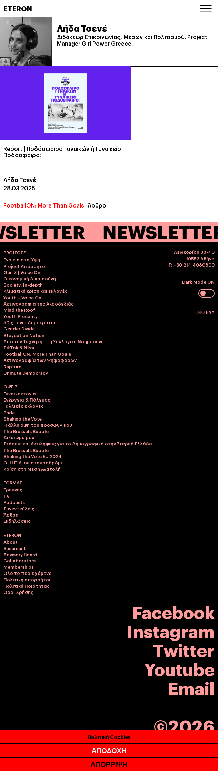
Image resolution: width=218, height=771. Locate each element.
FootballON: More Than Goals (43, 205)
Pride (9, 412)
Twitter (184, 649)
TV (6, 496)
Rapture (12, 366)
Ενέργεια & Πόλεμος (26, 399)
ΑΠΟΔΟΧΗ (108, 750)
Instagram (171, 630)
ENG (200, 312)
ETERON (17, 8)
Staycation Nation (23, 335)
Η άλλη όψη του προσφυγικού (37, 425)
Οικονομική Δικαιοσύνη (29, 278)
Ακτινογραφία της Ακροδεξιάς (38, 303)
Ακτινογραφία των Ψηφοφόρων (40, 360)
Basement (14, 548)
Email (191, 687)
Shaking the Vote (22, 418)
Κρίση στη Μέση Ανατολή (32, 468)
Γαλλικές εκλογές (23, 406)
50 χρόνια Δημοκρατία (29, 322)
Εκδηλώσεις (17, 521)
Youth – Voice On (22, 297)
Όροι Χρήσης (18, 592)
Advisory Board (20, 554)
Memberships (18, 566)
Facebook (173, 611)
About (10, 542)
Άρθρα (11, 514)
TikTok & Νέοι (18, 347)
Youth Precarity (20, 316)
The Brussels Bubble (26, 431)
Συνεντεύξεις (18, 508)
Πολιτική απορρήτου (27, 579)
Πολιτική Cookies (109, 736)
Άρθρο (97, 205)
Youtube (179, 668)
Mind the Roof (19, 310)
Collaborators (19, 560)
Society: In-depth (23, 284)
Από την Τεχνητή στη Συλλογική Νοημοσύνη (53, 341)
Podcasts (14, 502)
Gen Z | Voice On (21, 272)
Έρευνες (12, 489)
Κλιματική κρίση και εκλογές (35, 291)
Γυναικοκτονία (19, 393)
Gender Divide (19, 328)
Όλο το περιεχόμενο (27, 573)
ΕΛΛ (210, 312)
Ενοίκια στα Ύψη (21, 259)
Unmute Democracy (25, 372)
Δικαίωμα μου (18, 437)
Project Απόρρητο (24, 266)
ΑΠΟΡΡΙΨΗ (108, 764)
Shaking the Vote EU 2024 (32, 456)
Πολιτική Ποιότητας (26, 585)
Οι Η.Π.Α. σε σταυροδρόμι (32, 462)
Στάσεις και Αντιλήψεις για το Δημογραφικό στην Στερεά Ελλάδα (77, 443)
